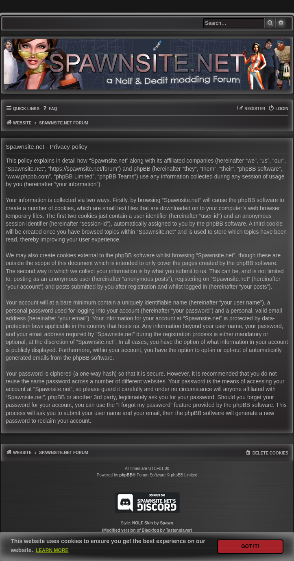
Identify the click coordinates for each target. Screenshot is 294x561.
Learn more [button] (52, 550)
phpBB (126, 475)
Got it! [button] (250, 546)
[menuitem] (49, 109)
